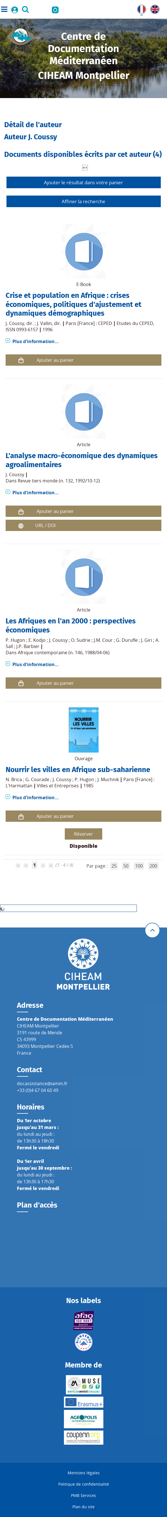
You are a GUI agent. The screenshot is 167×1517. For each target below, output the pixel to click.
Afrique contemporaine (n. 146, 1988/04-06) (64, 652)
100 (139, 866)
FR (139, 8)
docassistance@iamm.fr (42, 1083)
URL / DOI (45, 525)
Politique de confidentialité (83, 1484)
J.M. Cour (103, 640)
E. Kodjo (37, 640)
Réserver (83, 834)
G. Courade (37, 779)
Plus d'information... (35, 341)
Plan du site (83, 1506)
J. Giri (146, 640)
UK (153, 8)
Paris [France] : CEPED (89, 323)
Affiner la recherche (83, 201)
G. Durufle (127, 640)
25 (114, 866)
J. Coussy (15, 323)
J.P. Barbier (27, 646)
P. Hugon (15, 640)
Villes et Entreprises (58, 786)
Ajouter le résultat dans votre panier (83, 182)
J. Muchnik (108, 779)
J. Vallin (44, 323)
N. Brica (14, 779)
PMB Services (83, 1495)
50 (125, 866)
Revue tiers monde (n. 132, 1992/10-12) (59, 481)
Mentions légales (84, 1472)
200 (153, 866)
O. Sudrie (80, 640)
